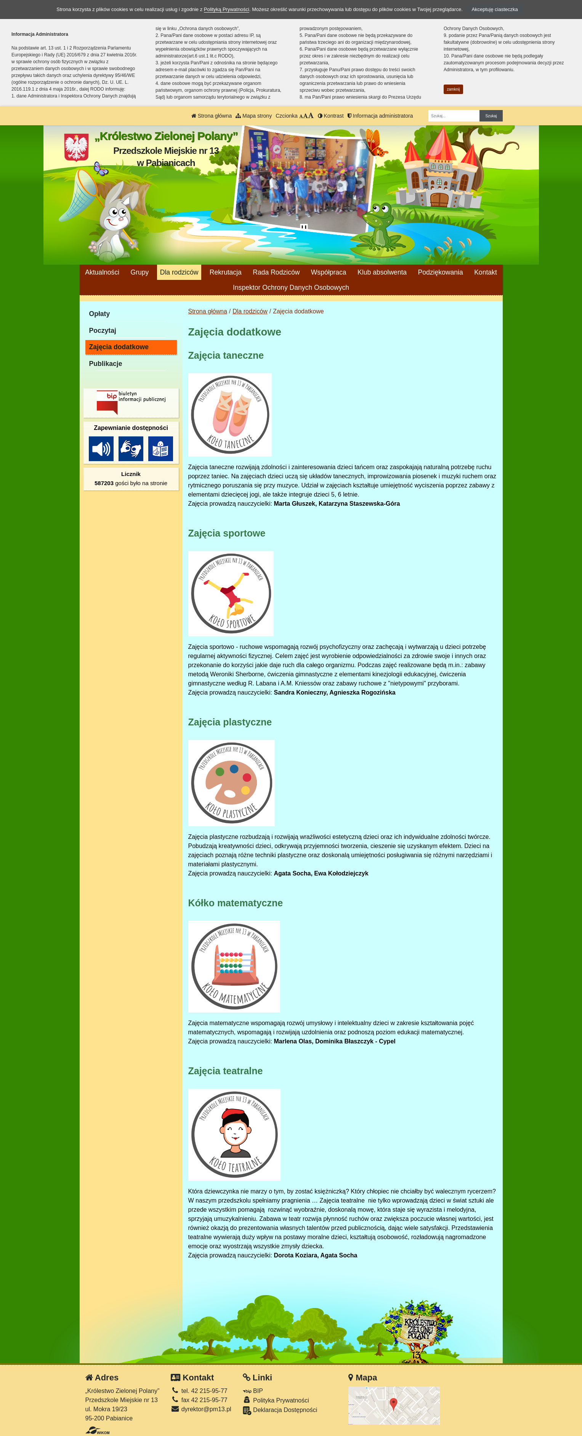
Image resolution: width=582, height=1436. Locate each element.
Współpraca (328, 272)
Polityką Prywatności (226, 9)
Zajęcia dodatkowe (119, 347)
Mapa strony (254, 116)
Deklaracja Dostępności (280, 1410)
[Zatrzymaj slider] (304, 229)
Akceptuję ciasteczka (494, 9)
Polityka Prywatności (276, 1400)
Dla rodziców (179, 272)
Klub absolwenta (382, 272)
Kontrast (331, 116)
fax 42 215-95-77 (199, 1400)
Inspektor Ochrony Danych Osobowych (291, 287)
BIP (253, 1391)
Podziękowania (440, 272)
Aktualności (102, 272)
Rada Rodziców (276, 272)
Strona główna (211, 116)
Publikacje (105, 363)
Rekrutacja (226, 272)
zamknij (453, 89)
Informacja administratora (380, 116)
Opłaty (99, 314)
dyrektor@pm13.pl (201, 1409)
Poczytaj (102, 330)
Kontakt (485, 272)
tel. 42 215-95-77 (199, 1391)
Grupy (139, 272)
